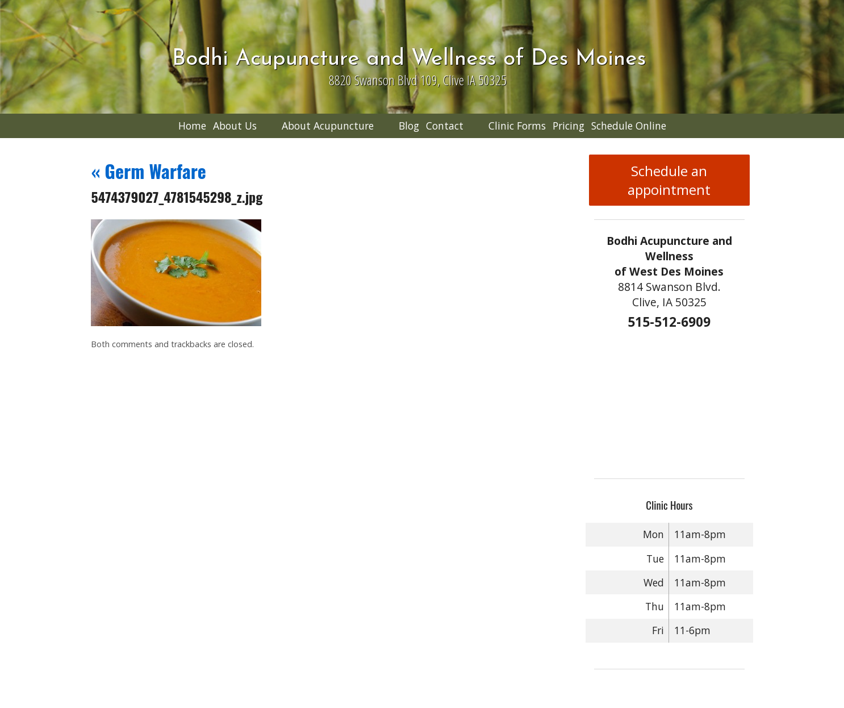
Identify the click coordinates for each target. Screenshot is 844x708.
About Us (235, 125)
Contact (444, 125)
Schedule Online (628, 125)
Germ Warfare (148, 170)
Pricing (568, 125)
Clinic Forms (517, 125)
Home (192, 125)
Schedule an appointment (669, 180)
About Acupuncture (328, 125)
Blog (409, 125)
